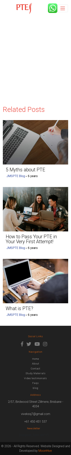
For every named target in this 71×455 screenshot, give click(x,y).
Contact (35, 368)
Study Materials (36, 373)
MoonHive (45, 451)
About (35, 363)
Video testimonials (35, 378)
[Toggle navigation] (62, 8)
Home (35, 358)
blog (35, 388)
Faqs (35, 383)
